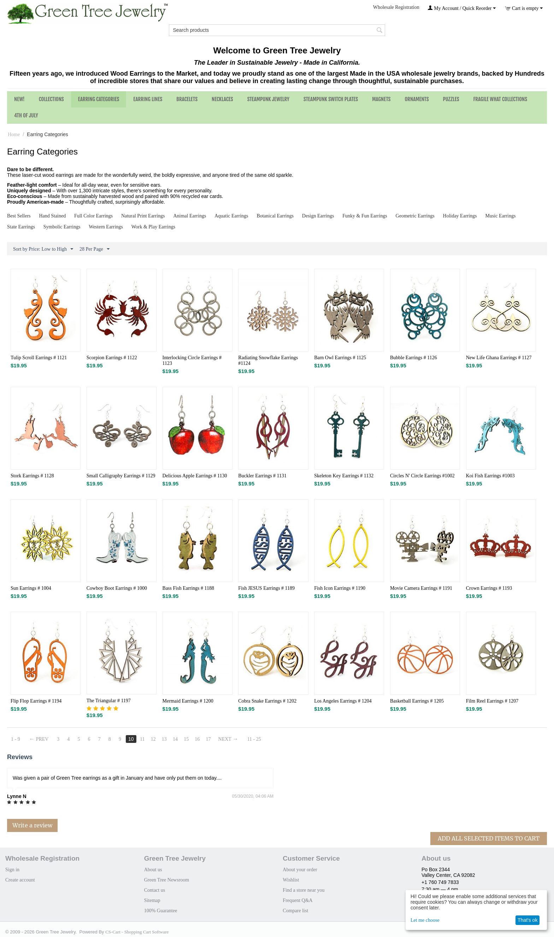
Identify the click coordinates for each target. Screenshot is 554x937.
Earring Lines (147, 99)
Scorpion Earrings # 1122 (112, 357)
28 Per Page (94, 249)
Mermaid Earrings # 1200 (188, 701)
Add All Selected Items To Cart (489, 838)
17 (212, 739)
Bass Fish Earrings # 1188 (188, 588)
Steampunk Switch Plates (330, 99)
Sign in (12, 869)
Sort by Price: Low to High (43, 249)
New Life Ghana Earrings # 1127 (499, 357)
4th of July (26, 115)
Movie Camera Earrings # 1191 (421, 588)
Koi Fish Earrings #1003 (490, 475)
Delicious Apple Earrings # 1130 (195, 475)
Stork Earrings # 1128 (32, 475)
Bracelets (187, 99)
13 (167, 739)
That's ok (527, 920)
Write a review (32, 825)
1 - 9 (15, 739)
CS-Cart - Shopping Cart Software (137, 932)
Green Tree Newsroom (166, 880)
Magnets (381, 99)
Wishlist (291, 880)
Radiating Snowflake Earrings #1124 (268, 360)
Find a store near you (303, 890)
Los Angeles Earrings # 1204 (343, 701)
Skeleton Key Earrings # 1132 (343, 475)
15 (189, 739)
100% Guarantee (160, 910)
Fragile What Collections (500, 99)
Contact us (154, 890)
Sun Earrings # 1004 (31, 588)
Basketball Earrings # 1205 (417, 701)
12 (155, 739)
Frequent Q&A (297, 900)
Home (14, 134)
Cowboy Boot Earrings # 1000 (117, 588)
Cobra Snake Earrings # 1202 (267, 701)
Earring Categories (98, 99)
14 (178, 739)
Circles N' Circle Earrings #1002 (422, 475)
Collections (51, 99)
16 (200, 739)
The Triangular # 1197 (109, 700)
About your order (300, 869)
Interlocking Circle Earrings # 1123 (192, 360)
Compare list (295, 910)
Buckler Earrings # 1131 (262, 475)
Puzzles (451, 99)
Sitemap (152, 900)
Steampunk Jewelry (268, 99)
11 (144, 739)
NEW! (19, 99)
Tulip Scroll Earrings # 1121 (39, 357)
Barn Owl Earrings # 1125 (340, 357)
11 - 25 (258, 739)
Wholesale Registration (396, 7)
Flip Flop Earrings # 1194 (36, 701)
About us (153, 869)
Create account (20, 880)
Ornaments (417, 99)
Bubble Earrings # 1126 (413, 357)
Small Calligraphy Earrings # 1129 (121, 475)
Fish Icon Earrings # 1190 (339, 588)
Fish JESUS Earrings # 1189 (266, 588)
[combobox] (277, 30)
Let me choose (425, 920)
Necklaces (222, 99)
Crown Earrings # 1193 (489, 588)
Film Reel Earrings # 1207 (492, 701)
